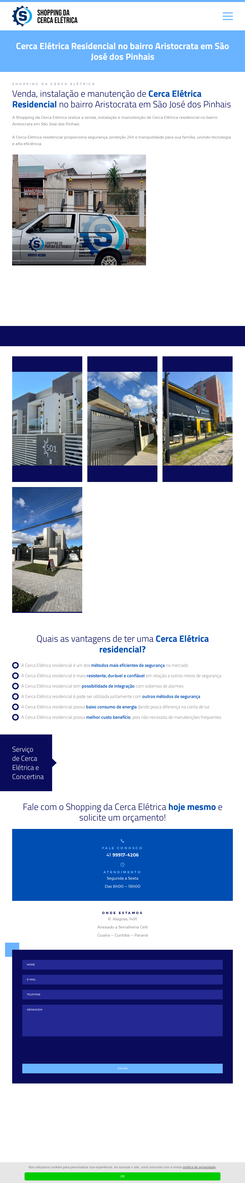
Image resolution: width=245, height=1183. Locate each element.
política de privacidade (199, 1167)
